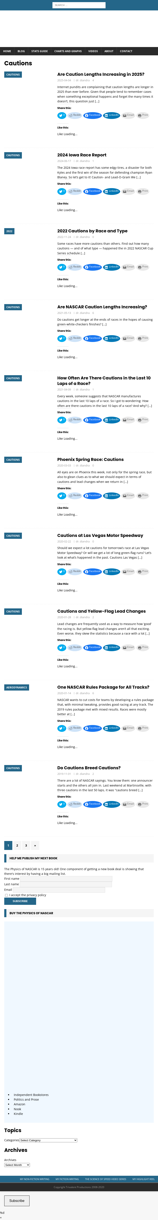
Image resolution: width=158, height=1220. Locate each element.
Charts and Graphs (68, 51)
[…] (97, 101)
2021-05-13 (64, 313)
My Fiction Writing (67, 1179)
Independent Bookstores (31, 1095)
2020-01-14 (64, 693)
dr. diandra (83, 80)
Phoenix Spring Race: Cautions (90, 459)
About (108, 51)
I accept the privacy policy (27, 895)
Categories (11, 1140)
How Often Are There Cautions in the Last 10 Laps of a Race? (104, 380)
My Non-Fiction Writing (34, 1179)
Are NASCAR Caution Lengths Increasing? (102, 307)
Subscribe (16, 1201)
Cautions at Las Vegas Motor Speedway (100, 535)
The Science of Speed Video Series (105, 1179)
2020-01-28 (64, 617)
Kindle (18, 1114)
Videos (93, 51)
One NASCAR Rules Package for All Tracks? (103, 687)
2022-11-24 (64, 237)
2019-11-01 (64, 774)
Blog (21, 51)
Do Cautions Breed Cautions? (89, 768)
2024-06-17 (64, 161)
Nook (17, 1109)
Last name (11, 884)
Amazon (19, 1104)
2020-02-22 (64, 541)
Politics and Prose (26, 1099)
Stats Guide (39, 51)
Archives (10, 1160)
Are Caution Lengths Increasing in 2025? (100, 74)
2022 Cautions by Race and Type (92, 231)
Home (7, 51)
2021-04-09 (64, 389)
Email (8, 890)
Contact (126, 51)
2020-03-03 (64, 465)
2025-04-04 (64, 80)
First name (11, 879)
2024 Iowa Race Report (81, 155)
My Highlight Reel (144, 1179)
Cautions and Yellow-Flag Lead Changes (101, 611)
